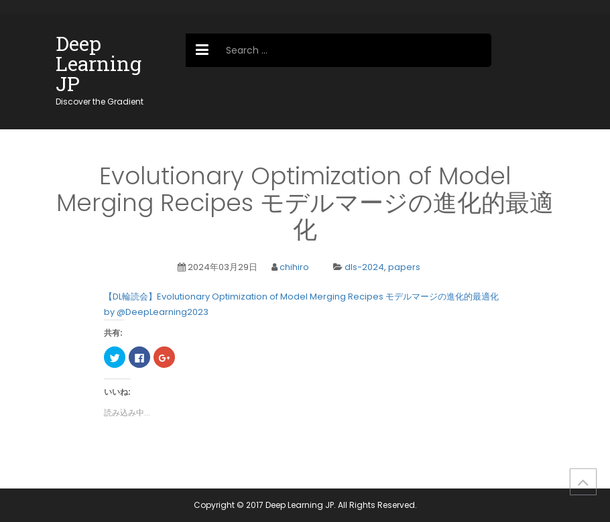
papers (404, 267)
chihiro (294, 267)
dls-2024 (364, 267)
